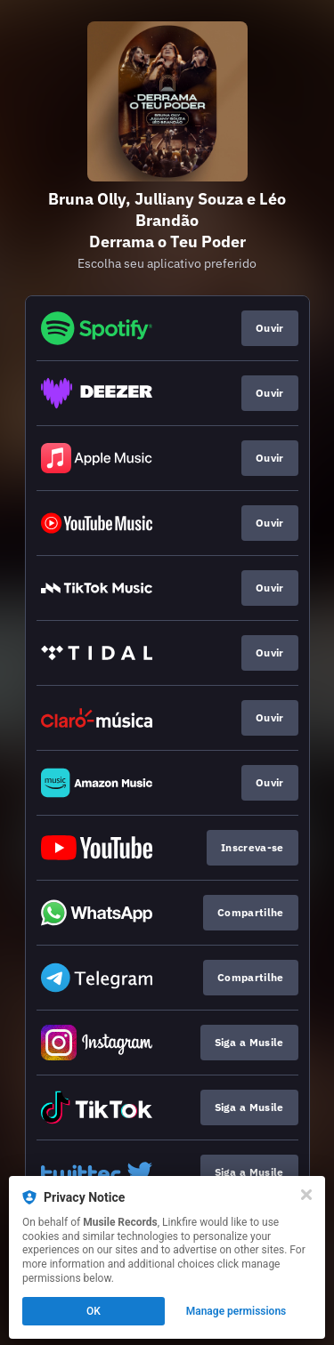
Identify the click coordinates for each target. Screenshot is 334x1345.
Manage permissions (236, 1311)
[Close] (306, 1194)
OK (93, 1311)
